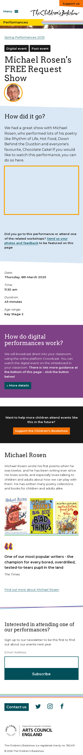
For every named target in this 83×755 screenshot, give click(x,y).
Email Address (15, 652)
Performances (15, 22)
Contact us (16, 707)
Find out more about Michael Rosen (31, 589)
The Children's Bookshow (55, 15)
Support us (71, 3)
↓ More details (17, 385)
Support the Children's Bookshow (41, 431)
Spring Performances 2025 (24, 37)
